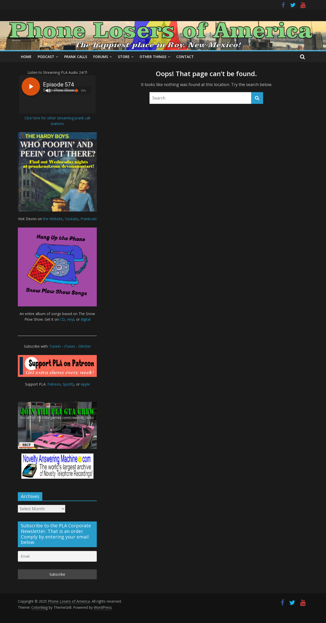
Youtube (71, 218)
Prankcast (88, 218)
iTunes (69, 346)
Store (124, 56)
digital (85, 319)
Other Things (153, 56)
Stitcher (84, 346)
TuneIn (55, 346)
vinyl (70, 319)
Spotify (68, 384)
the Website (53, 218)
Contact (185, 56)
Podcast (46, 56)
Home (26, 56)
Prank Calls (75, 56)
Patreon (54, 384)
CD (62, 319)
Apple (85, 384)
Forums (100, 56)
